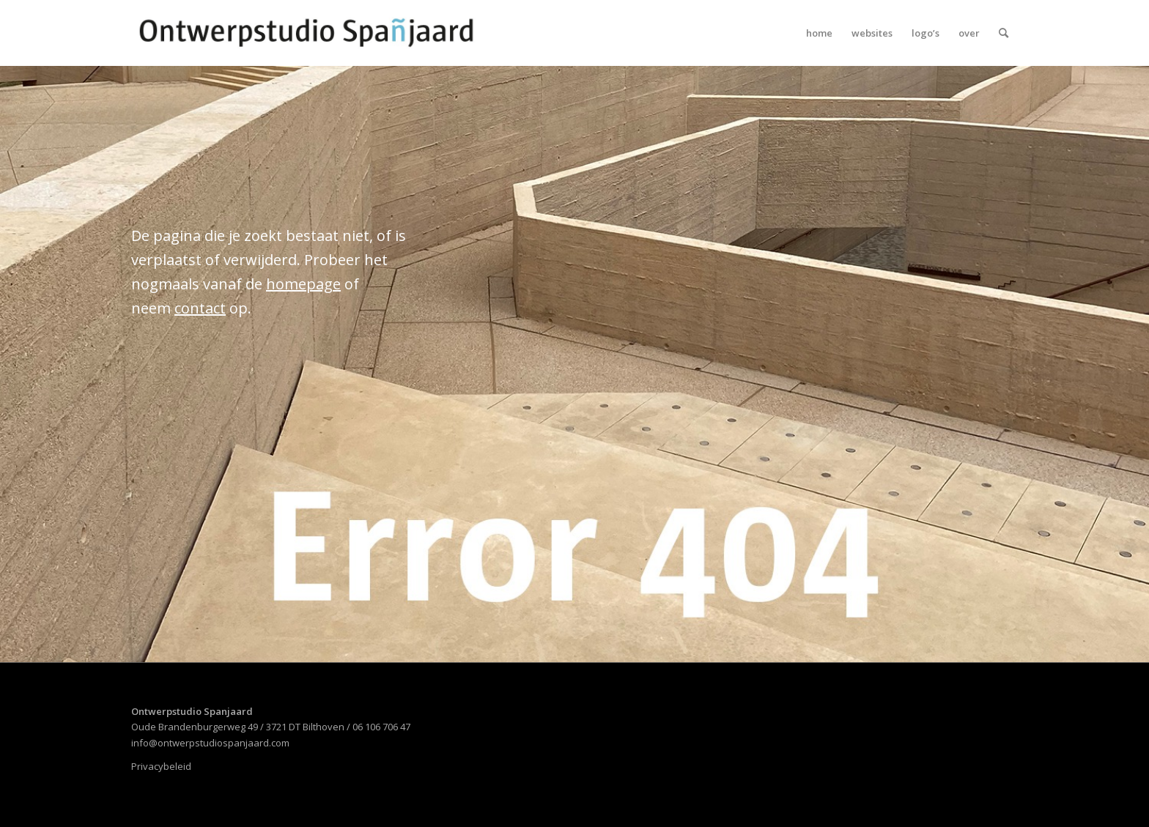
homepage (303, 284)
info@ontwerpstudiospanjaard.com (210, 742)
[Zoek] (1003, 33)
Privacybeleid (161, 766)
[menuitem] (819, 33)
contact (200, 308)
